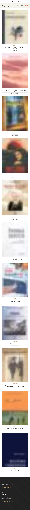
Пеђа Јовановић (19, 259)
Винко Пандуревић (15, 302)
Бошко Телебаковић (15, 93)
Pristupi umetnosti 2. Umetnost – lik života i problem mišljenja (15, 91)
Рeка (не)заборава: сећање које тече (15, 428)
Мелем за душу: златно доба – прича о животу (15, 217)
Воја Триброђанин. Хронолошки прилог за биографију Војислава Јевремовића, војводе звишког (15, 386)
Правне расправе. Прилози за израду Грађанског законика (15, 48)
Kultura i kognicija (15, 470)
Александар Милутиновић (15, 430)
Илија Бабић (15, 50)
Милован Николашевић (15, 344)
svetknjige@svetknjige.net (6, 487)
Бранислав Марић (15, 388)
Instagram (5, 492)
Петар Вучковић (15, 471)
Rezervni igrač (15, 133)
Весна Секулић (15, 135)
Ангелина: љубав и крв (15, 175)
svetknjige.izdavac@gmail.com (7, 488)
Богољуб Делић (15, 219)
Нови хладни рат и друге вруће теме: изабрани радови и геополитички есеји (15, 300)
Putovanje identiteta (15, 258)
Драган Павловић (15, 177)
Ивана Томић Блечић (12, 259)
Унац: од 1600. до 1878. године (15, 343)
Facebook (2, 492)
